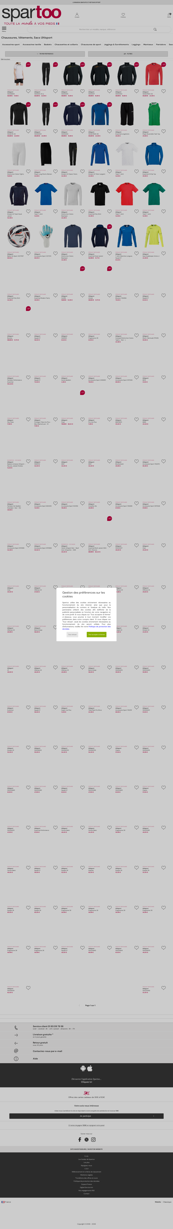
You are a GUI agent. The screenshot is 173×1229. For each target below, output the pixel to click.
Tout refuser (72, 634)
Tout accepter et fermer (96, 634)
